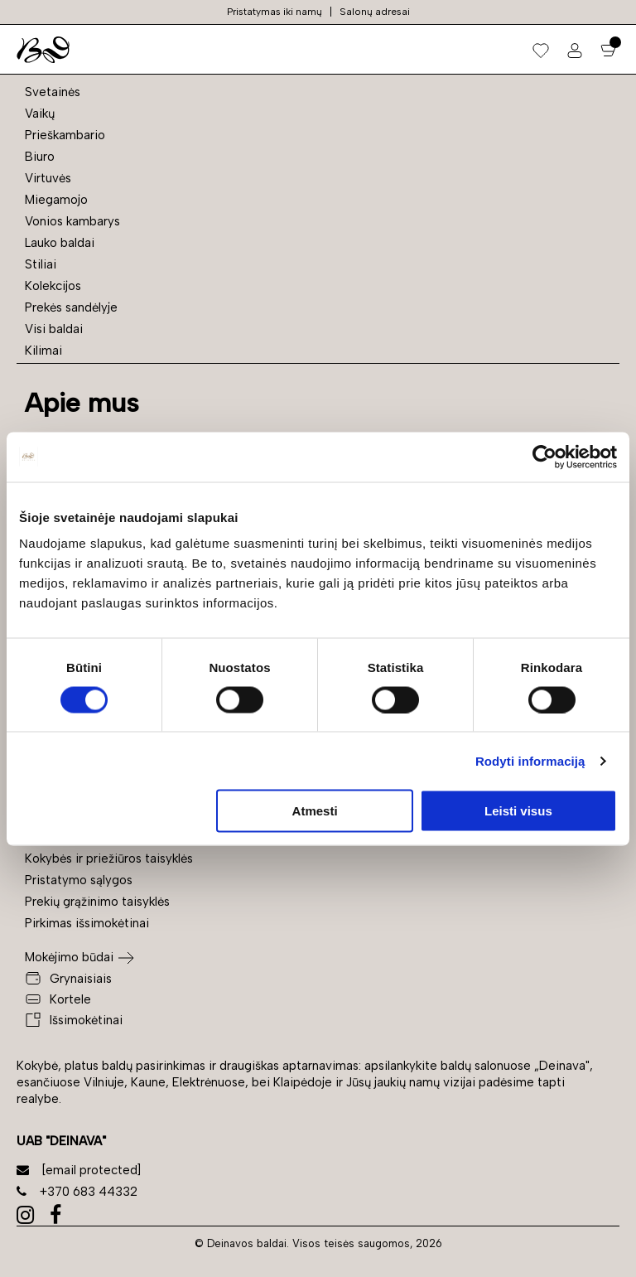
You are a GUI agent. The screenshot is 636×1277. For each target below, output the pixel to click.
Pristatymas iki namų (274, 11)
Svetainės (52, 92)
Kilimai (43, 350)
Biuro (40, 156)
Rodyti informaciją (530, 760)
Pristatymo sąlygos (78, 880)
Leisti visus (518, 811)
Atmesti (315, 811)
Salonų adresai (375, 11)
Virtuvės (48, 178)
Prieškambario (65, 135)
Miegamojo (56, 199)
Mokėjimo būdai (69, 957)
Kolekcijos (53, 285)
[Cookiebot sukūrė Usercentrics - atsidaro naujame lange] (544, 456)
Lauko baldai (59, 242)
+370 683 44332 (77, 1191)
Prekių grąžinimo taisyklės (97, 901)
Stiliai (40, 264)
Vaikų (40, 113)
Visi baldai (54, 329)
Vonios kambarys (72, 221)
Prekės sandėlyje (71, 307)
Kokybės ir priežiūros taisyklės (109, 858)
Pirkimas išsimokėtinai (87, 923)
